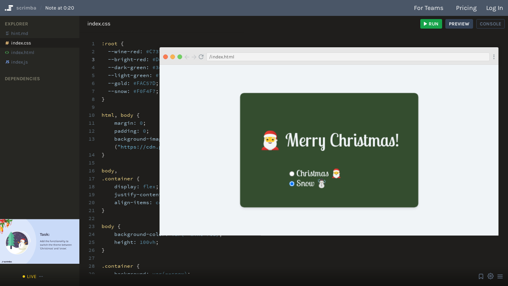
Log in (494, 8)
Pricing (466, 8)
